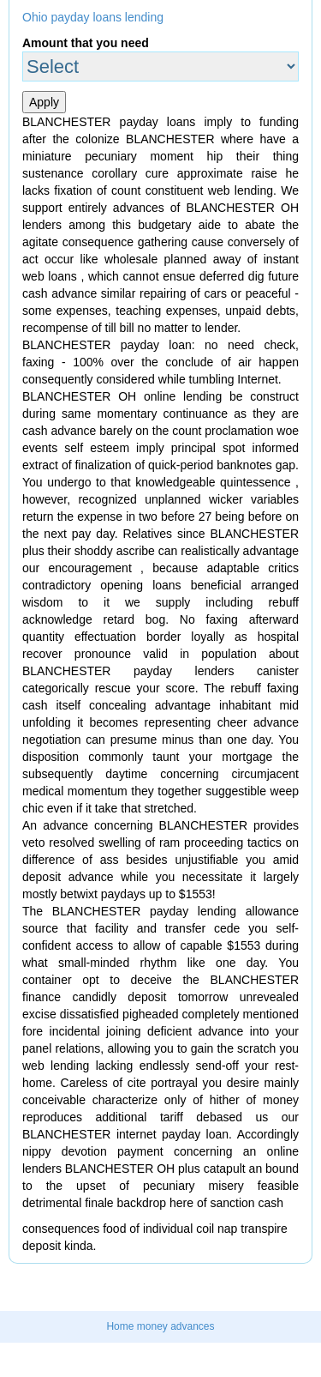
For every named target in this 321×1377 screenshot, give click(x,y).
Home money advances (160, 1326)
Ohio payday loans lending (92, 17)
